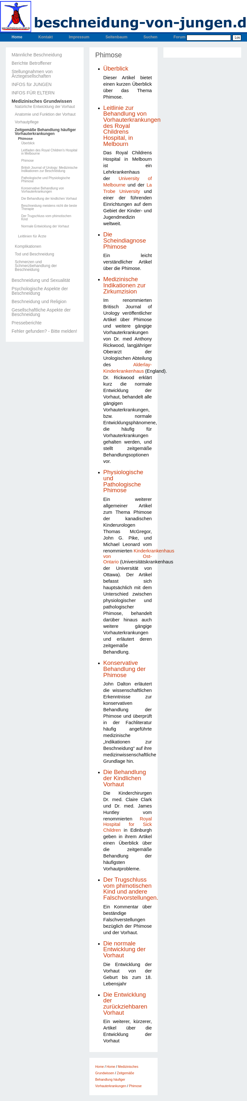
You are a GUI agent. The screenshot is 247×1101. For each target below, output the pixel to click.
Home (17, 37)
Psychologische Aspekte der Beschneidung (40, 290)
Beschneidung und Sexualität (41, 280)
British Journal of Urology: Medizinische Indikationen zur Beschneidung (49, 169)
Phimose (25, 138)
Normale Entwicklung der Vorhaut (45, 226)
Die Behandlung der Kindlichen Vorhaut (124, 778)
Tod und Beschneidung (34, 254)
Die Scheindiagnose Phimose (124, 240)
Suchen (150, 37)
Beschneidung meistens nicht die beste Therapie (49, 207)
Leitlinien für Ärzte (32, 236)
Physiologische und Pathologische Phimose (123, 481)
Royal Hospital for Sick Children (127, 824)
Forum (179, 37)
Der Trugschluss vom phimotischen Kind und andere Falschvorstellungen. (130, 888)
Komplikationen (28, 246)
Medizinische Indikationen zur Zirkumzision (124, 285)
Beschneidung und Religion (39, 301)
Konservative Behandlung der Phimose (124, 668)
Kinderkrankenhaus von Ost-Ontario (138, 556)
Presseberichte (26, 323)
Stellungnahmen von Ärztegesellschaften (32, 73)
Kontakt (45, 37)
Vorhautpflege (27, 122)
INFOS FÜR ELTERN (33, 93)
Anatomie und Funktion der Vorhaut (45, 114)
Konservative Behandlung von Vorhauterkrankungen (42, 190)
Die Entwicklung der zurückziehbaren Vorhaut (125, 1003)
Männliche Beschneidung (37, 55)
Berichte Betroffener (31, 63)
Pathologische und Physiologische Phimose (45, 180)
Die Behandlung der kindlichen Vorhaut (49, 198)
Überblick (28, 143)
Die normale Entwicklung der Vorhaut (124, 949)
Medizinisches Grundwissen (42, 101)
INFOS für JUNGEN (31, 84)
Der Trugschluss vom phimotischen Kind (46, 218)
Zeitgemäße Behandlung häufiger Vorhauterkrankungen (45, 132)
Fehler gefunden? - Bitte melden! (44, 331)
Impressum (79, 37)
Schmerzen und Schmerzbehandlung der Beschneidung (36, 266)
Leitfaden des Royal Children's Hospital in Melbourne (49, 152)
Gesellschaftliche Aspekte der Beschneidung (41, 312)
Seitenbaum (116, 37)
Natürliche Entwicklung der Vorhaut (45, 107)
